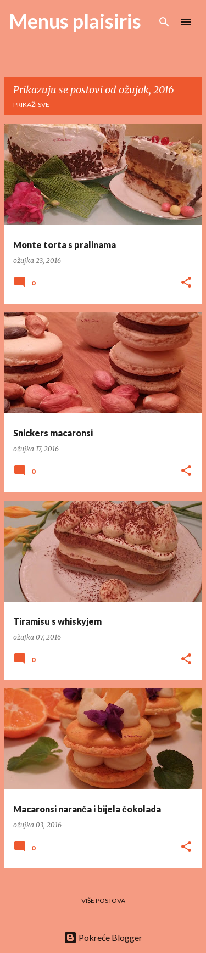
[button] (186, 283)
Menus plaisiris (75, 21)
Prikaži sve (31, 104)
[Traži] (164, 22)
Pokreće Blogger (103, 937)
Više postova (103, 900)
